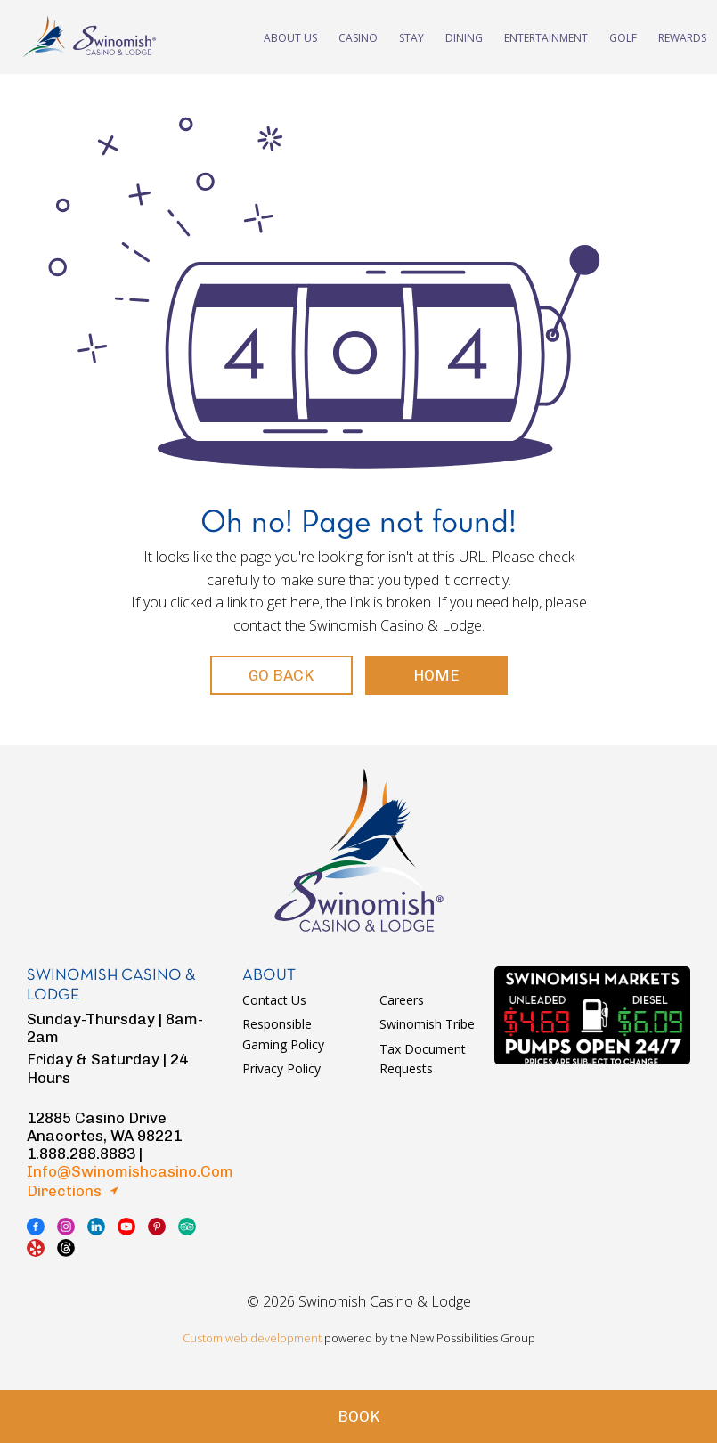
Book (358, 1416)
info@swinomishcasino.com (130, 1171)
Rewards (682, 37)
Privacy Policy (281, 1068)
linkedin (96, 1226)
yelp (36, 1248)
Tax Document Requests (422, 1058)
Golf (623, 37)
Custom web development (252, 1338)
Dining (464, 37)
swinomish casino (89, 37)
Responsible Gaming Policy (283, 1033)
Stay (411, 37)
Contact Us (274, 999)
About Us (290, 37)
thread (66, 1248)
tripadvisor (187, 1226)
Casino (358, 37)
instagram (66, 1226)
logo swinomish (359, 850)
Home (436, 675)
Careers (401, 999)
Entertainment (546, 37)
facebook (36, 1226)
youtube (126, 1226)
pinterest (157, 1226)
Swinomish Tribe (427, 1023)
